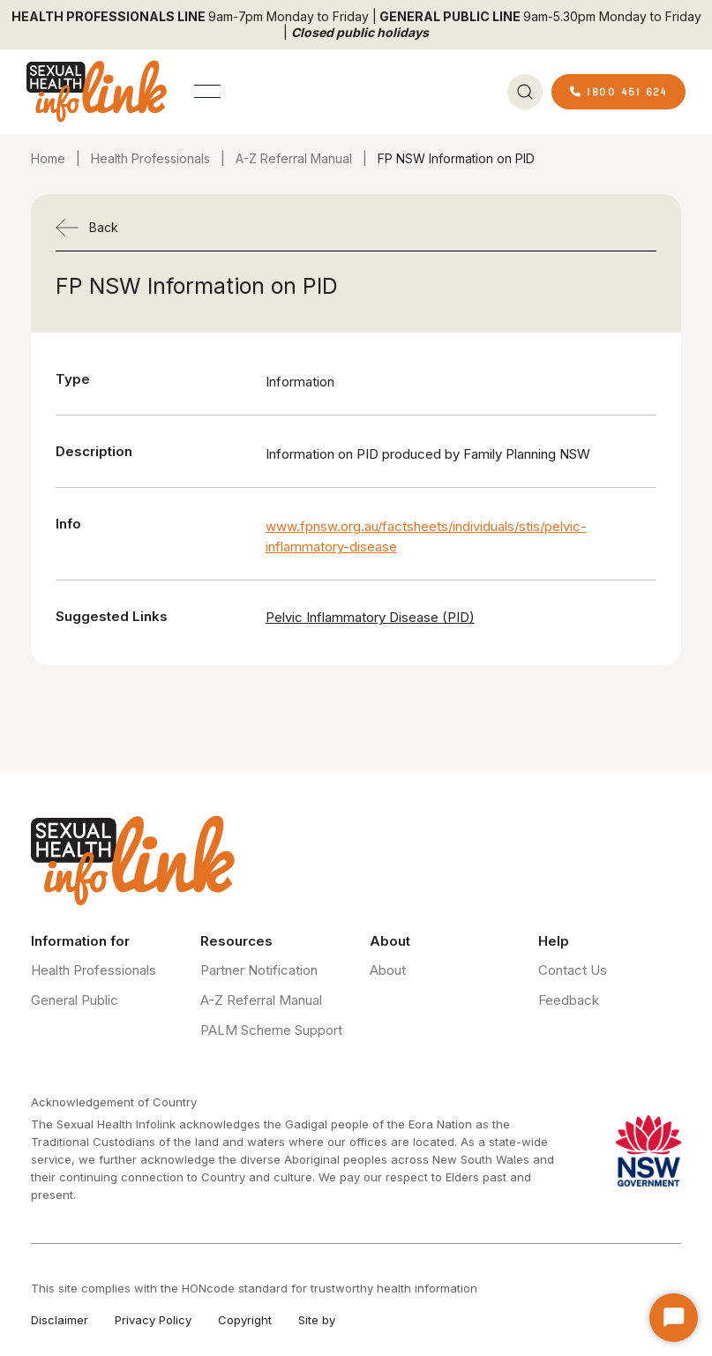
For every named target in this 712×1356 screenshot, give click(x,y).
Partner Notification (259, 970)
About (388, 970)
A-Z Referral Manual (294, 158)
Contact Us (572, 970)
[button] (207, 91)
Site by (316, 1320)
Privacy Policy (153, 1320)
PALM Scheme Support (271, 1030)
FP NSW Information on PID (456, 158)
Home (48, 158)
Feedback (568, 1000)
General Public (74, 1000)
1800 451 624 (618, 91)
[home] (97, 91)
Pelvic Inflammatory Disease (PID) (370, 617)
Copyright (245, 1320)
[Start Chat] (673, 1317)
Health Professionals (150, 158)
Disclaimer (59, 1320)
